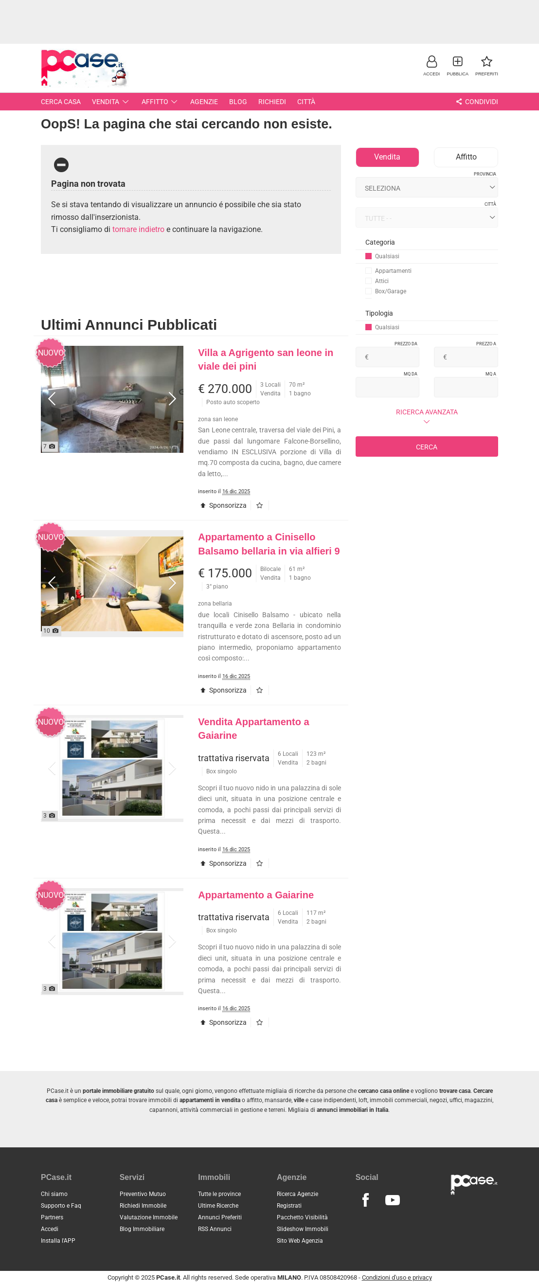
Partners (52, 1217)
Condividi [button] (476, 102)
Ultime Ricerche (218, 1205)
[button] (431, 65)
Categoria (380, 242)
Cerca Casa (61, 102)
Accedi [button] (49, 1229)
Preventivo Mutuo (143, 1194)
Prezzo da (406, 343)
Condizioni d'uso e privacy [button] (397, 1277)
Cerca (426, 447)
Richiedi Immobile (143, 1205)
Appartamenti (388, 271)
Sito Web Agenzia (300, 1240)
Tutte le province (219, 1194)
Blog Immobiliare (142, 1229)
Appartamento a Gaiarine (256, 895)
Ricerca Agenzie (297, 1194)
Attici (377, 281)
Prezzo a (486, 343)
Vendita (111, 102)
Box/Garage (385, 291)
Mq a (490, 374)
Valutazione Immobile (149, 1217)
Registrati (289, 1205)
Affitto (161, 102)
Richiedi (272, 102)
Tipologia (379, 313)
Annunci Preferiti (220, 1217)
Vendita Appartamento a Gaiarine (253, 728)
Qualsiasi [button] (382, 256)
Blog (238, 102)
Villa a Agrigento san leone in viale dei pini (265, 359)
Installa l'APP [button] (58, 1240)
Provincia (485, 174)
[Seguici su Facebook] (366, 1200)
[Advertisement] (269, 22)
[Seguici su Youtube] (392, 1200)
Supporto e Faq (61, 1205)
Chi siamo (54, 1194)
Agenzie (204, 102)
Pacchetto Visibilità (302, 1217)
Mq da (410, 374)
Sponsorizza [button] (222, 505)
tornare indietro (138, 229)
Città (306, 102)
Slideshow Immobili (302, 1229)
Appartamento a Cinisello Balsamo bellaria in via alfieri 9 (269, 544)
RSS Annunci (215, 1229)
